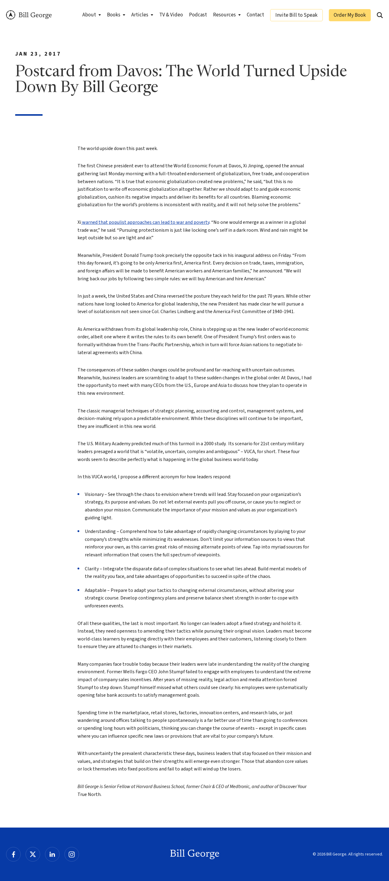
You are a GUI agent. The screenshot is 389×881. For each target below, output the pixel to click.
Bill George (29, 15)
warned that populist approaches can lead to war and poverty (145, 222)
